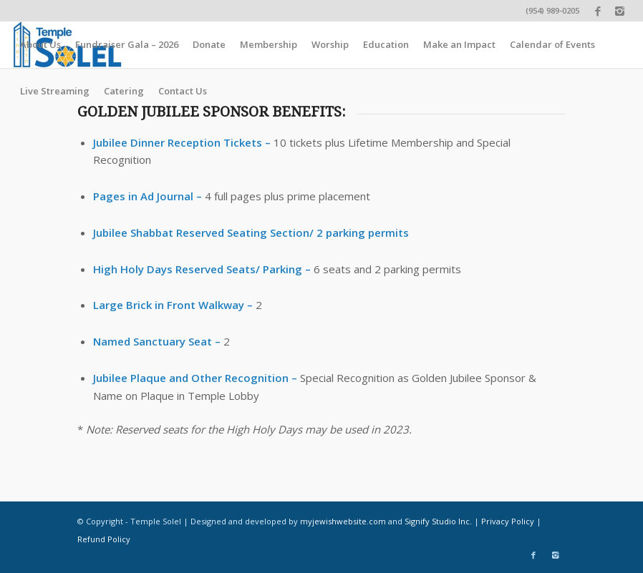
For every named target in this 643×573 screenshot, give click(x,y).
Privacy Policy (507, 521)
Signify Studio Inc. (438, 521)
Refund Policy (103, 539)
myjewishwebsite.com (343, 521)
